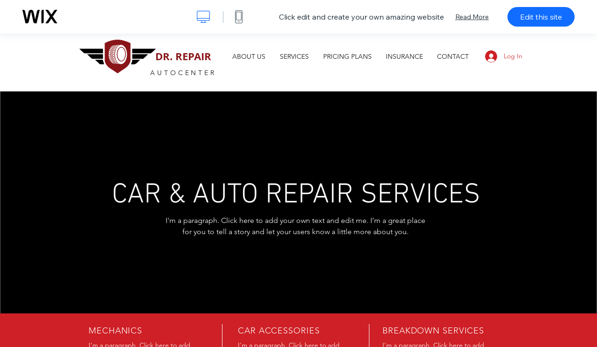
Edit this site (541, 16)
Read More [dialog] (472, 17)
